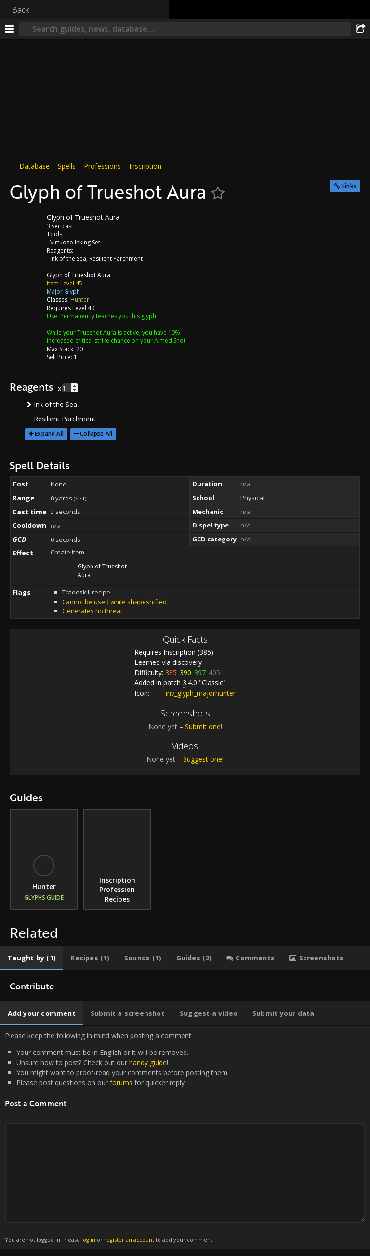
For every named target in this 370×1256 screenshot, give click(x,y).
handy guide (148, 1062)
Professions (102, 166)
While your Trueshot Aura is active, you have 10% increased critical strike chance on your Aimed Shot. (117, 336)
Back (20, 9)
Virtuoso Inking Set (75, 242)
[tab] (31, 958)
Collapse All (96, 434)
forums (121, 1082)
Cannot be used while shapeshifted (114, 601)
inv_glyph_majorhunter (193, 693)
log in (88, 1239)
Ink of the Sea (68, 259)
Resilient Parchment (116, 259)
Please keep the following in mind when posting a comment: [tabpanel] (185, 1137)
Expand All (49, 434)
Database (34, 166)
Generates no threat (92, 611)
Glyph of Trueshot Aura (78, 275)
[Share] (360, 29)
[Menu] (9, 29)
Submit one (203, 726)
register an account (129, 1239)
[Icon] (26, 225)
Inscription (145, 166)
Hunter (79, 300)
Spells (67, 166)
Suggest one (202, 759)
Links (349, 186)
